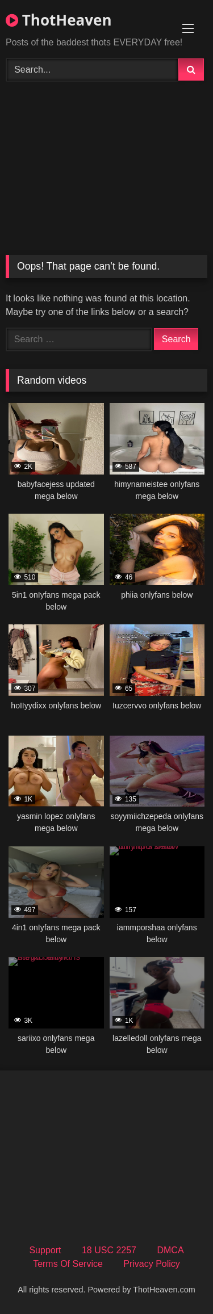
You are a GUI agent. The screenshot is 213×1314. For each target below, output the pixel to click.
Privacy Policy (151, 1264)
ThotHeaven (58, 20)
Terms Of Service (68, 1264)
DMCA (170, 1250)
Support (45, 1250)
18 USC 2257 (109, 1250)
